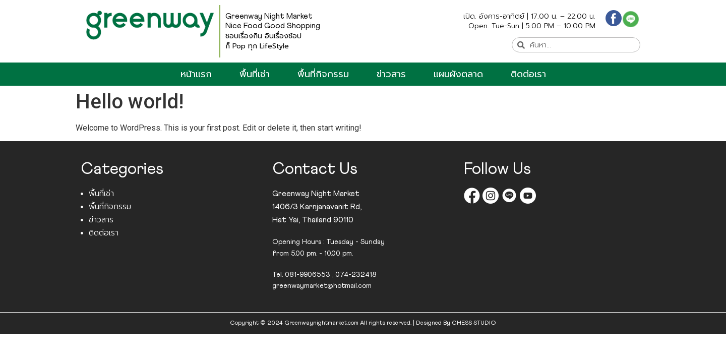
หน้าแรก (196, 74)
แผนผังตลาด (458, 74)
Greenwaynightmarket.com (321, 323)
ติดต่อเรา (528, 74)
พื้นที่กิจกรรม (323, 74)
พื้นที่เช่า (254, 74)
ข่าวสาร (391, 74)
